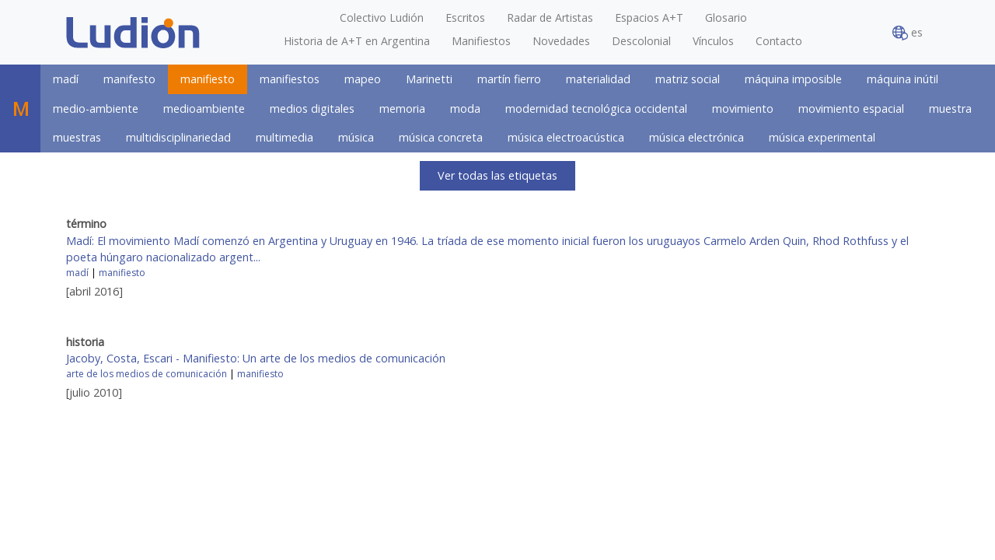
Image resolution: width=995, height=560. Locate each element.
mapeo (362, 79)
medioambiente (204, 108)
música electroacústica (566, 137)
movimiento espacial (851, 108)
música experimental (822, 137)
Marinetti (429, 79)
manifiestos (289, 79)
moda (465, 108)
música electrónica (696, 137)
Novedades (561, 40)
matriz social (687, 79)
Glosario (726, 17)
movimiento (742, 108)
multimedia (284, 137)
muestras (77, 137)
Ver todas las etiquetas (497, 175)
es (907, 33)
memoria (402, 108)
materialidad (598, 79)
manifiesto (207, 79)
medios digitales (312, 108)
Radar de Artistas (550, 17)
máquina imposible (793, 79)
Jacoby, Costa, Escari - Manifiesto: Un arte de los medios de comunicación (255, 358)
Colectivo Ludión (382, 17)
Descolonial (641, 40)
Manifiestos (481, 40)
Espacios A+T (649, 17)
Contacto (779, 40)
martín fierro (509, 79)
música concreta (441, 137)
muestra (950, 108)
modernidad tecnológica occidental (596, 108)
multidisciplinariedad (178, 137)
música (356, 137)
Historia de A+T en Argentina (357, 40)
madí (66, 79)
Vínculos (713, 40)
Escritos (465, 17)
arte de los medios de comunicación (146, 373)
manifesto (129, 79)
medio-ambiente (95, 108)
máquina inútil (902, 79)
